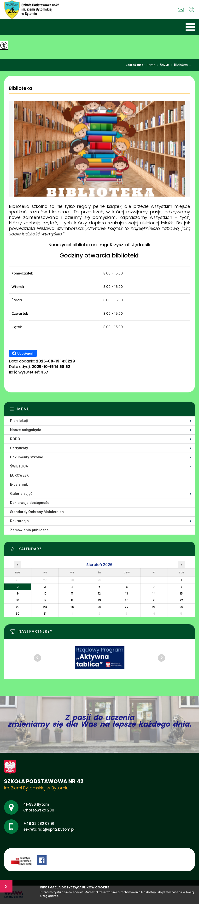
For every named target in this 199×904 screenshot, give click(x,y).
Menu (23, 409)
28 (154, 607)
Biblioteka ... (180, 65)
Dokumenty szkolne (26, 457)
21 (154, 600)
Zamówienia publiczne (29, 530)
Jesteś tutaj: (136, 65)
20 (127, 600)
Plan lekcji (19, 421)
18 (72, 600)
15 (181, 593)
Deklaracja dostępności (30, 503)
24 (45, 607)
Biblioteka (20, 88)
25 (72, 607)
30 (17, 614)
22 (181, 600)
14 (154, 593)
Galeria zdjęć (21, 493)
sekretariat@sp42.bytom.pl (181, 10)
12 (99, 593)
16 (17, 600)
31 (45, 614)
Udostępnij (23, 353)
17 (45, 600)
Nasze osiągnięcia (25, 430)
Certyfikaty (19, 448)
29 (181, 607)
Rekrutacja (19, 521)
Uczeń (162, 65)
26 (99, 607)
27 (127, 607)
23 (17, 607)
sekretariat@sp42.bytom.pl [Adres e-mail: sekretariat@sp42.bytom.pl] (49, 829)
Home (150, 65)
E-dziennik (19, 484)
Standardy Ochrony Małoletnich (37, 512)
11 (72, 593)
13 (126, 593)
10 (45, 593)
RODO (15, 439)
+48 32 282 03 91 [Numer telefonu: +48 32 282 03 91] (38, 823)
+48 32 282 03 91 (191, 9)
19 (99, 600)
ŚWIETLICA (19, 466)
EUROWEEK (19, 475)
